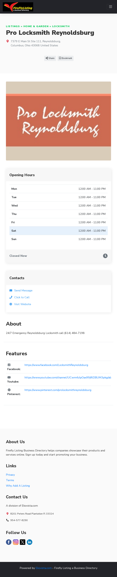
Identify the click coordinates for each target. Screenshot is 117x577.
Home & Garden (36, 26)
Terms (10, 480)
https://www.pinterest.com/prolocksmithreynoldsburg (58, 390)
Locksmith (61, 26)
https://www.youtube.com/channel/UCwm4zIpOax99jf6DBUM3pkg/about (70, 377)
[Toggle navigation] (110, 6)
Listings (13, 26)
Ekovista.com (44, 568)
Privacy (10, 475)
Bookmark (65, 58)
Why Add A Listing (18, 486)
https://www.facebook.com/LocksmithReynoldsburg (56, 365)
